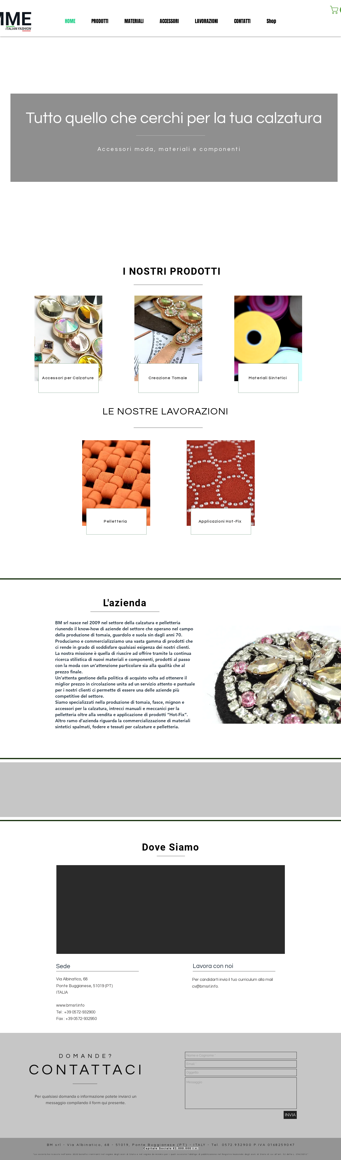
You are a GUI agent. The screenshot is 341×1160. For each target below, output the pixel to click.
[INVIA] (290, 1115)
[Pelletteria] (115, 521)
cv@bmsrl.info (205, 986)
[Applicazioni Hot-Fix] (220, 521)
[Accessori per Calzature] (68, 378)
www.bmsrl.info (70, 1005)
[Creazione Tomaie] (168, 378)
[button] (169, 21)
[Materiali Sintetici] (268, 378)
